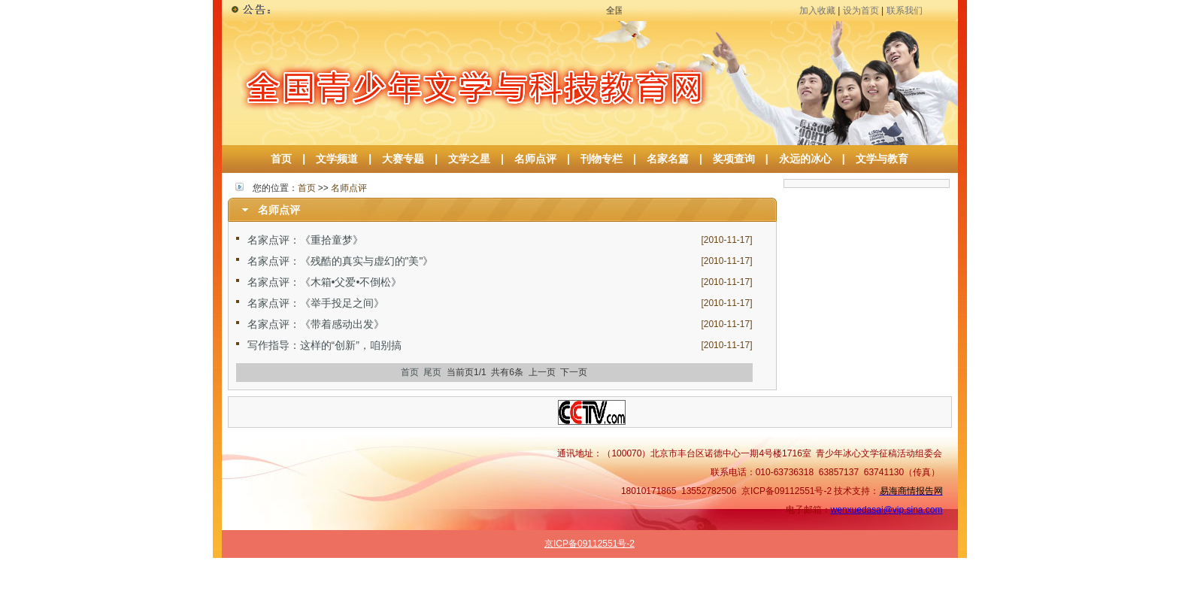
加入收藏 (817, 10)
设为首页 (861, 10)
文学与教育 (876, 159)
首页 (281, 159)
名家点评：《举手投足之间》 (315, 303)
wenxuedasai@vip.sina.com (887, 510)
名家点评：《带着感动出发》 (315, 324)
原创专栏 (923, 584)
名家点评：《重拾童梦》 (305, 240)
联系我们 (905, 10)
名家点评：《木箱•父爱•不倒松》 (324, 282)
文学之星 (469, 159)
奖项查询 (734, 159)
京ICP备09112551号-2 (589, 543)
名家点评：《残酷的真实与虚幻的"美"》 (340, 261)
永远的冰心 (805, 159)
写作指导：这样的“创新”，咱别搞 (324, 345)
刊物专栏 (601, 159)
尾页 (432, 372)
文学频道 (337, 159)
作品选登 (823, 584)
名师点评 (535, 159)
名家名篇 (668, 159)
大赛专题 (403, 159)
